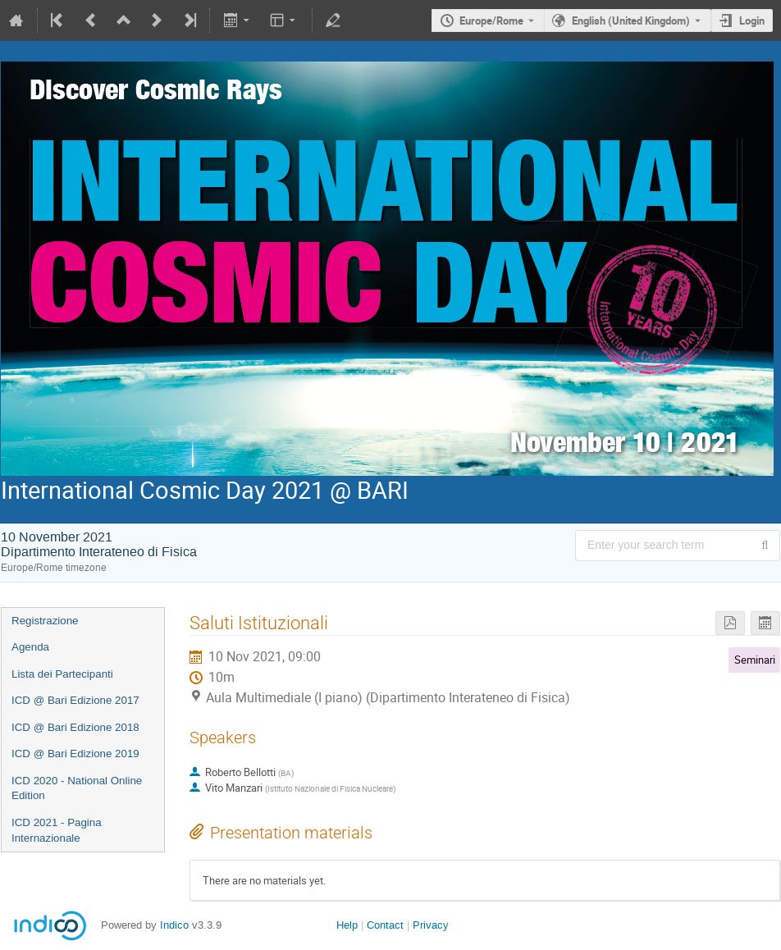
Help (347, 925)
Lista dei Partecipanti (62, 674)
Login (752, 20)
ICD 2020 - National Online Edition (76, 788)
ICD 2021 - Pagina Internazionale (56, 830)
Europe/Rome (491, 20)
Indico (174, 925)
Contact (385, 925)
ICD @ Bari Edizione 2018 (75, 727)
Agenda (30, 647)
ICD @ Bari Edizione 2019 (75, 753)
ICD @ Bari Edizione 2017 (75, 700)
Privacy (431, 925)
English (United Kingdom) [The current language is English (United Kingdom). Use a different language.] (631, 20)
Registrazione (45, 620)
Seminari (754, 659)
